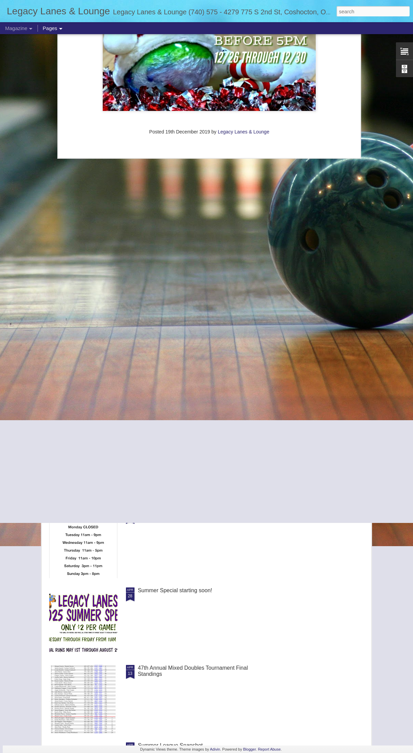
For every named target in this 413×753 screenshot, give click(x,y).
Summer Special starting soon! (175, 590)
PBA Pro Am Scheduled (318, 314)
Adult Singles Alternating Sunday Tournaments (194, 435)
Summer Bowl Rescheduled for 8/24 (168, 314)
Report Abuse (269, 749)
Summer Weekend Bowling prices (179, 358)
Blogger (249, 749)
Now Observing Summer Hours (175, 513)
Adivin (215, 749)
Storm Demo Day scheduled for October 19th (88, 317)
